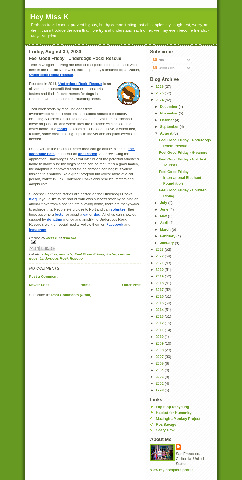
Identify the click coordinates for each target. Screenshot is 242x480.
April (164, 223)
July (164, 203)
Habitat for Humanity (174, 413)
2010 (160, 337)
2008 (160, 350)
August (166, 133)
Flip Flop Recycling (172, 407)
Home (85, 285)
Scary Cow (165, 430)
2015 (160, 303)
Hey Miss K (49, 17)
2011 (160, 330)
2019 (160, 276)
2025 (160, 93)
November (169, 113)
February (168, 236)
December (169, 106)
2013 (160, 316)
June (165, 209)
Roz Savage (166, 424)
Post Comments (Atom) (71, 295)
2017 (160, 289)
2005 (160, 363)
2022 (160, 256)
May (164, 216)
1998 (160, 390)
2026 (160, 86)
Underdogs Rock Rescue (61, 258)
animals (65, 254)
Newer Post (39, 285)
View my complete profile (171, 470)
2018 (160, 283)
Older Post (131, 285)
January (167, 243)
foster (111, 254)
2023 (160, 249)
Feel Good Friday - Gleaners (183, 152)
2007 (160, 357)
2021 (160, 263)
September (170, 127)
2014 (160, 310)
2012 (160, 323)
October (167, 120)
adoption (49, 254)
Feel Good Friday (89, 254)
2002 (160, 383)
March (166, 229)
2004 (160, 370)
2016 (160, 296)
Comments (164, 68)
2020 (160, 269)
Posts (160, 60)
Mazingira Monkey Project (178, 418)
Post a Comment (43, 276)
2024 (160, 100)
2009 (160, 343)
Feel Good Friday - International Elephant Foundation (180, 178)
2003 (160, 377)
